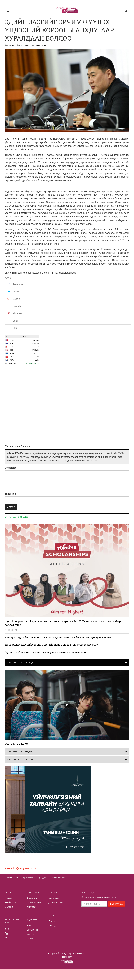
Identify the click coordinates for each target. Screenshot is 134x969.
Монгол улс (53, 898)
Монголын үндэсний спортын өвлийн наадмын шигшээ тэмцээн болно (51, 644)
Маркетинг (10, 907)
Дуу (6, 933)
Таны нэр (10, 493)
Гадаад (51, 925)
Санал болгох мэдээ (17, 517)
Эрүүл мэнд (32, 930)
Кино (7, 929)
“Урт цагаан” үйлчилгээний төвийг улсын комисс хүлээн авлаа (45, 652)
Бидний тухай (11, 878)
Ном (29, 925)
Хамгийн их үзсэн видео (21, 662)
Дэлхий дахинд (55, 902)
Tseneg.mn (67, 957)
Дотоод (51, 921)
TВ (6, 937)
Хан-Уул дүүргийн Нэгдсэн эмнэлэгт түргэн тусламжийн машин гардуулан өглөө (58, 637)
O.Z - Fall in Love (16, 743)
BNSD (82, 953)
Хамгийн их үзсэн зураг (20, 759)
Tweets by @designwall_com (20, 868)
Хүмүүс (30, 934)
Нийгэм (10, 45)
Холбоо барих (58, 878)
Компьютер (32, 898)
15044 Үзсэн (40, 45)
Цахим (30, 938)
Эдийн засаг (10, 902)
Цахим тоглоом (34, 902)
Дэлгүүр (8, 898)
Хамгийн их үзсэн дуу (19, 751)
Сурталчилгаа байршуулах (34, 878)
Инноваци (31, 907)
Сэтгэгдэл (11, 467)
